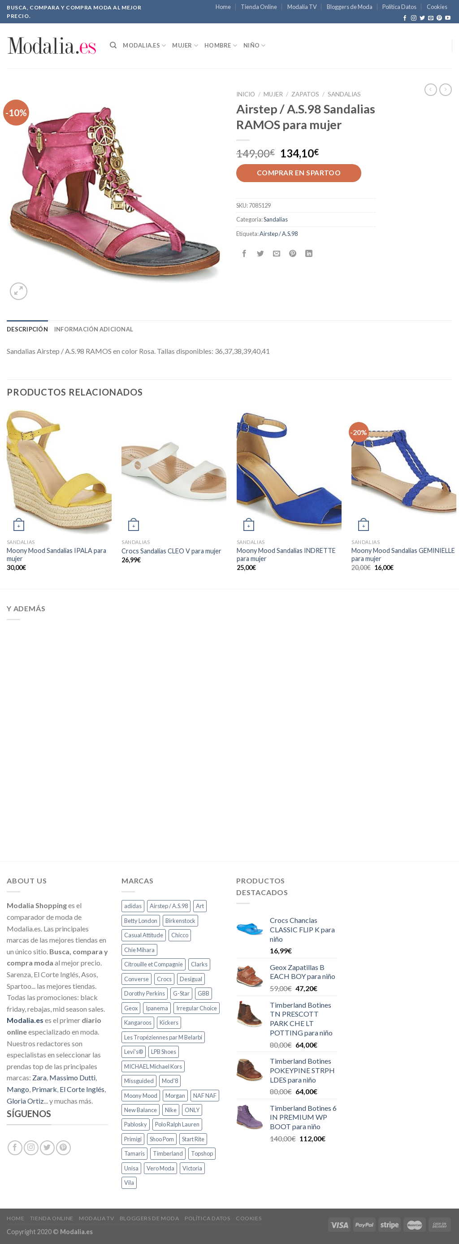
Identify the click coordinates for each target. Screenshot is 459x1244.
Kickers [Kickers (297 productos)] (169, 1022)
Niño (254, 45)
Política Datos (399, 6)
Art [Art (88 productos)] (200, 905)
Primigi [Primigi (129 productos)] (133, 1139)
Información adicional (93, 329)
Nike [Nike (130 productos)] (171, 1110)
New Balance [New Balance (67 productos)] (140, 1110)
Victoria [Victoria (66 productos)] (192, 1168)
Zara (39, 1077)
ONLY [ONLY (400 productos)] (192, 1110)
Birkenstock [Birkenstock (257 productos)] (180, 920)
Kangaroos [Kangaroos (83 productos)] (138, 1022)
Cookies (437, 6)
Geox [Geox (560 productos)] (131, 1008)
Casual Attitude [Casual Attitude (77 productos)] (143, 935)
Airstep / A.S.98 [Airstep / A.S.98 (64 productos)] (169, 905)
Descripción (27, 329)
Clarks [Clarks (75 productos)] (199, 964)
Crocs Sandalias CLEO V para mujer (171, 551)
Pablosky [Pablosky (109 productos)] (135, 1124)
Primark (44, 1089)
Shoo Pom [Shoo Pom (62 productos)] (162, 1139)
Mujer (185, 45)
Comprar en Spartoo (299, 173)
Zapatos (305, 94)
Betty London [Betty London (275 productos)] (140, 920)
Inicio (245, 94)
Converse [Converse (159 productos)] (136, 979)
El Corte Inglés (82, 1089)
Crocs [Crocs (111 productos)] (164, 979)
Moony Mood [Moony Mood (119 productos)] (140, 1095)
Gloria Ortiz (25, 1100)
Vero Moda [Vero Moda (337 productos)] (160, 1168)
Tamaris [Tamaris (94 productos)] (134, 1153)
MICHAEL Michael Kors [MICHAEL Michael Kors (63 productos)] (153, 1066)
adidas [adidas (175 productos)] (133, 905)
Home (223, 6)
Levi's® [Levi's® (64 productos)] (133, 1051)
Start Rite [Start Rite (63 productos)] (193, 1139)
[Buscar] (113, 45)
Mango (18, 1089)
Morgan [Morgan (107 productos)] (175, 1095)
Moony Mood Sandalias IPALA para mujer (56, 555)
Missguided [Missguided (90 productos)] (139, 1080)
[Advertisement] (229, 738)
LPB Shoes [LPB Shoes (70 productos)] (163, 1051)
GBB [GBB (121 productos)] (203, 993)
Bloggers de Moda (349, 6)
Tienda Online (259, 6)
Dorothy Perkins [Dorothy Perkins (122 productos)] (144, 993)
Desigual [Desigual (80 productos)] (191, 979)
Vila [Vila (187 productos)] (129, 1182)
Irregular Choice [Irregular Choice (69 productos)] (196, 1008)
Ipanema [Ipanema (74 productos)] (157, 1008)
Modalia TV (302, 6)
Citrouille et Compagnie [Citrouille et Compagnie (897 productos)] (153, 964)
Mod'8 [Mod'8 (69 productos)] (170, 1080)
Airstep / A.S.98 (279, 233)
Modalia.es (144, 45)
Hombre (220, 45)
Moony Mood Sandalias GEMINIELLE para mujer (403, 555)
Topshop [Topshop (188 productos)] (202, 1153)
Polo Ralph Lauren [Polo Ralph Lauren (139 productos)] (177, 1124)
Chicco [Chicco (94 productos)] (179, 935)
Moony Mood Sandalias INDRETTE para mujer (286, 555)
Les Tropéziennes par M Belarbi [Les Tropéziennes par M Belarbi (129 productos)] (163, 1037)
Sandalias (344, 94)
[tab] (27, 329)
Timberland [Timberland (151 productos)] (168, 1153)
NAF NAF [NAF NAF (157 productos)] (205, 1095)
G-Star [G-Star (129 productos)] (181, 993)
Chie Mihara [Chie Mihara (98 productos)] (139, 949)
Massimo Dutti (72, 1077)
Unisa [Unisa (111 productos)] (131, 1168)
